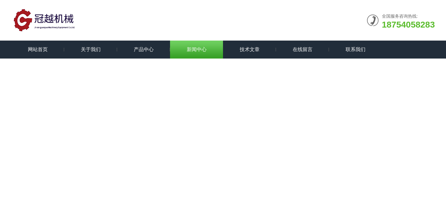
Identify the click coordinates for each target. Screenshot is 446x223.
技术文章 (250, 49)
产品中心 (144, 49)
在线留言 (303, 49)
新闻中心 (197, 49)
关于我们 (91, 49)
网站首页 (38, 49)
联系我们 (355, 49)
